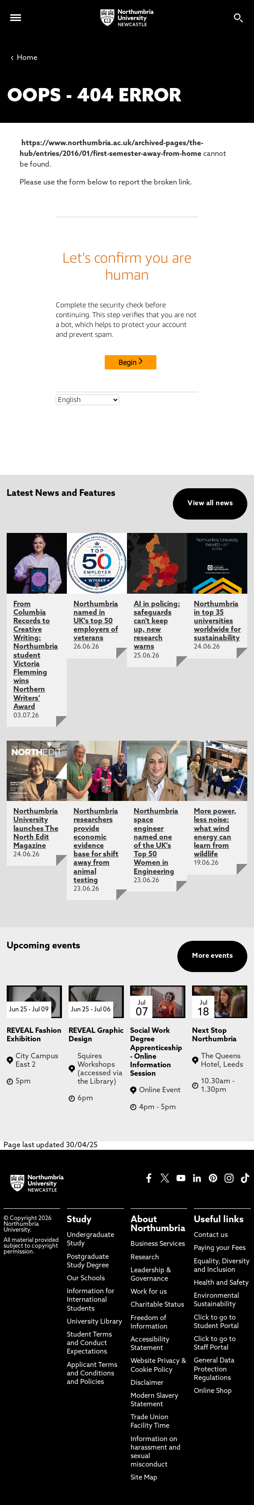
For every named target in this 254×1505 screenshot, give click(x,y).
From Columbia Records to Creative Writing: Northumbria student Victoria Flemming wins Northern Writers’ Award (35, 656)
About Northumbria (158, 1224)
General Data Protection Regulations (214, 1369)
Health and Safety (221, 1283)
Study (79, 1220)
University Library (94, 1322)
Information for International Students (91, 1300)
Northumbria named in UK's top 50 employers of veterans (96, 621)
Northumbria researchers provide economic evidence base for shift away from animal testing (96, 846)
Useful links (219, 1220)
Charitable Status (157, 1305)
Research (145, 1257)
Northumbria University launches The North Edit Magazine (35, 829)
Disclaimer (147, 1383)
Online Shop (213, 1391)
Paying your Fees (220, 1248)
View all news (210, 503)
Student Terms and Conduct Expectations (89, 1343)
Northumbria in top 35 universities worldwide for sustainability (217, 621)
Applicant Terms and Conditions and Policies (92, 1374)
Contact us (211, 1235)
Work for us (149, 1292)
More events (212, 956)
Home (24, 58)
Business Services (158, 1244)
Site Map (144, 1478)
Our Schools (86, 1278)
